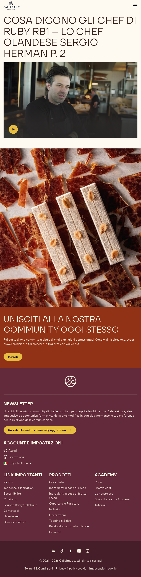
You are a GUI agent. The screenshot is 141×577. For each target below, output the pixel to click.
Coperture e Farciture (64, 503)
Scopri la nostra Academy (112, 499)
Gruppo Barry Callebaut (20, 505)
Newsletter (11, 516)
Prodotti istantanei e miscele (69, 526)
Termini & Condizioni (39, 568)
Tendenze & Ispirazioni (19, 488)
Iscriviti (13, 357)
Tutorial (100, 505)
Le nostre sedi (104, 493)
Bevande (55, 532)
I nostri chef (103, 488)
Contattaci (11, 510)
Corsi (98, 482)
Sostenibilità (12, 493)
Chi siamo (10, 499)
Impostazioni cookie (103, 568)
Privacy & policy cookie (71, 568)
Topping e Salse (60, 520)
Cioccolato (56, 482)
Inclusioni (55, 509)
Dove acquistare (15, 522)
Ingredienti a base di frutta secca (68, 496)
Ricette (8, 482)
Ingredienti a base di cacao (67, 488)
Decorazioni (57, 515)
